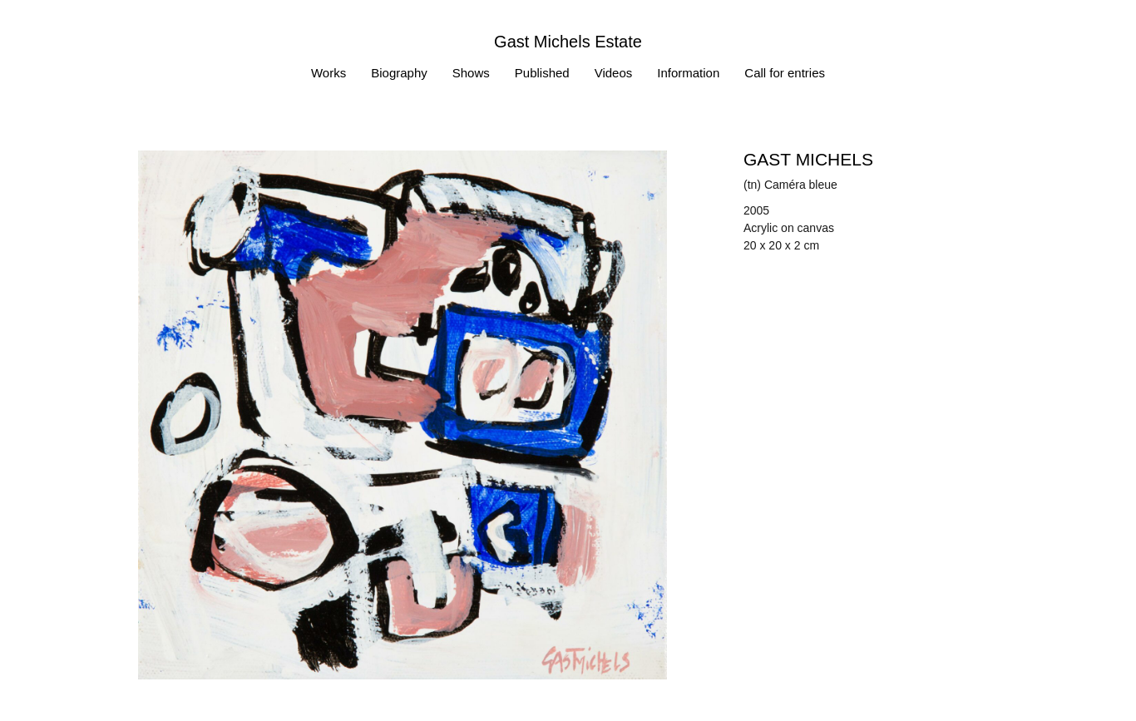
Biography (399, 73)
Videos (614, 73)
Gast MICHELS (808, 159)
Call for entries (784, 73)
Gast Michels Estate (568, 41)
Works (328, 73)
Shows (471, 73)
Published (542, 73)
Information (688, 73)
